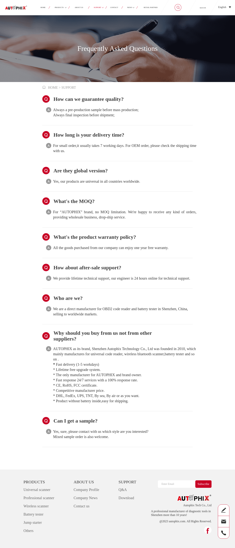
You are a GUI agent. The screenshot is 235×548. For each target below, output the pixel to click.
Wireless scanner (36, 506)
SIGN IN (203, 8)
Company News (85, 498)
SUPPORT (97, 7)
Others (28, 531)
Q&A (123, 490)
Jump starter (32, 522)
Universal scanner (36, 490)
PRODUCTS (59, 7)
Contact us (81, 506)
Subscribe (203, 484)
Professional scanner (38, 498)
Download (126, 498)
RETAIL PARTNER (150, 7)
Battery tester (33, 514)
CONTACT (114, 7)
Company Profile (86, 490)
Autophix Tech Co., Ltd (197, 505)
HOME (43, 7)
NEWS (129, 7)
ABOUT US (79, 7)
